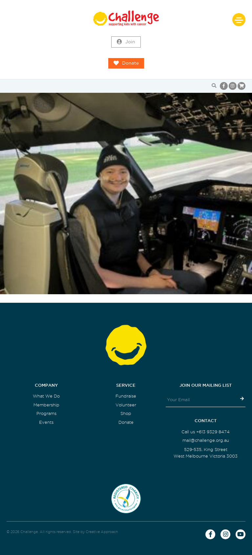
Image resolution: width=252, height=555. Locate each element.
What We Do (46, 396)
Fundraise (126, 396)
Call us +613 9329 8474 (205, 432)
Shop (125, 413)
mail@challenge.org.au (205, 440)
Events (46, 422)
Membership (46, 405)
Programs (46, 413)
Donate (126, 63)
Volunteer (126, 405)
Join (126, 42)
